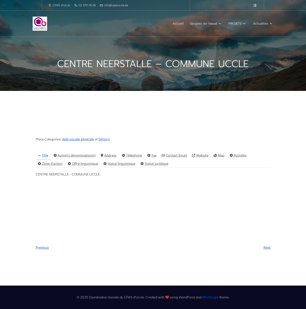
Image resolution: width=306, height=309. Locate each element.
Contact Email (174, 155)
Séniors (104, 139)
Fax (152, 155)
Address (109, 155)
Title (43, 155)
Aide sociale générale (78, 139)
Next (267, 247)
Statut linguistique (119, 163)
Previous (42, 247)
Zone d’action (50, 163)
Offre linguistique (83, 163)
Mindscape (210, 297)
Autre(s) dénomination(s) (75, 155)
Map (219, 155)
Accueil (178, 23)
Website (200, 155)
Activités (238, 155)
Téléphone (132, 155)
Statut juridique (154, 163)
